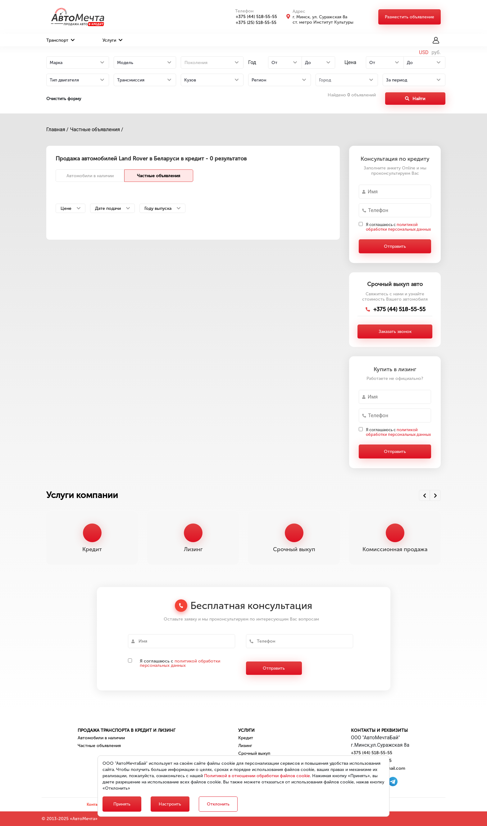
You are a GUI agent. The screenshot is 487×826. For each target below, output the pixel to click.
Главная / (57, 129)
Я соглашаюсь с (398, 227)
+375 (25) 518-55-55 (252, 22)
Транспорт (60, 40)
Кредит (245, 738)
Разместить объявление (409, 17)
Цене (70, 208)
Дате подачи (112, 208)
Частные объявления (158, 175)
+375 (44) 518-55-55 (253, 16)
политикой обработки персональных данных (398, 227)
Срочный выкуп (254, 753)
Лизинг (245, 745)
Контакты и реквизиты (379, 730)
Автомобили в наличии (90, 175)
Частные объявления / (96, 129)
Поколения (195, 62)
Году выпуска (162, 208)
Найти (415, 98)
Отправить (395, 246)
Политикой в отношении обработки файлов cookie (257, 775)
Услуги (112, 40)
